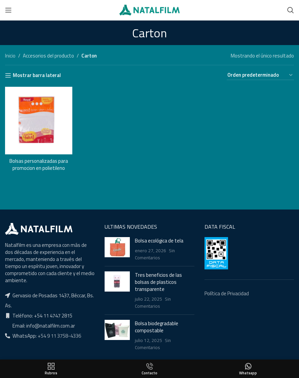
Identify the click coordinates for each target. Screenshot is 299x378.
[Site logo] (149, 9)
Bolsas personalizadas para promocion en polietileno (39, 164)
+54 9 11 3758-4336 (59, 336)
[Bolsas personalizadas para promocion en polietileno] (38, 120)
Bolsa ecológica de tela (159, 240)
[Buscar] (290, 10)
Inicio (10, 56)
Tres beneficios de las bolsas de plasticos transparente (158, 282)
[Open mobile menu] (8, 10)
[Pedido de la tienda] (260, 75)
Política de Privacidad (226, 293)
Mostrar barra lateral (37, 75)
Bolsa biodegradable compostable (156, 326)
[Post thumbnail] (117, 249)
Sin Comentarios (155, 254)
